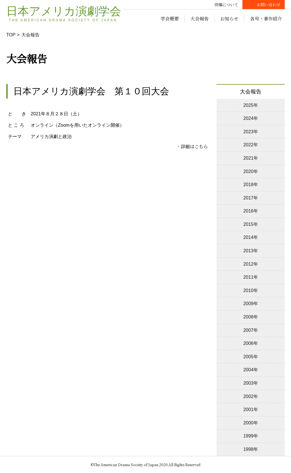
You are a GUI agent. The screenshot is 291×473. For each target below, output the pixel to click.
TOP (11, 34)
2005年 (250, 356)
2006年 (250, 343)
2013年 (250, 250)
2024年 (250, 118)
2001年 (250, 409)
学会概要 (170, 18)
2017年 (250, 197)
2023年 (250, 131)
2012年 (250, 264)
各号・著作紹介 (266, 18)
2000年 (250, 422)
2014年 (250, 237)
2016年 (250, 211)
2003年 (250, 383)
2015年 (250, 224)
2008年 (250, 316)
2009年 (250, 303)
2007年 (250, 330)
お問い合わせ (268, 4)
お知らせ (229, 18)
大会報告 (199, 18)
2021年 (250, 158)
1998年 (250, 449)
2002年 (250, 396)
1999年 (250, 436)
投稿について (226, 4)
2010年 (250, 290)
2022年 (250, 144)
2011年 (250, 277)
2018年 (250, 184)
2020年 (250, 171)
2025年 (250, 105)
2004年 (250, 369)
